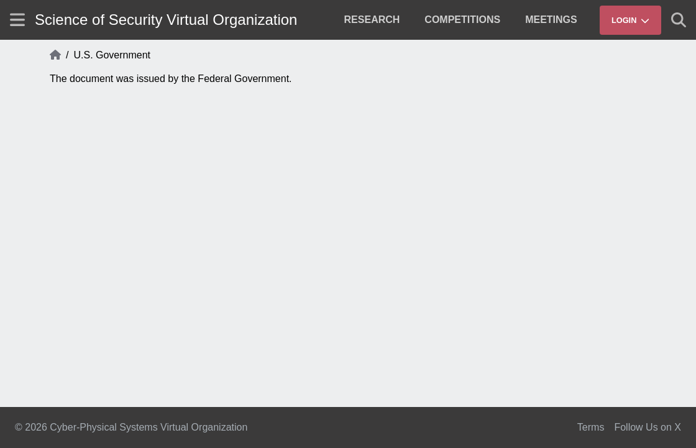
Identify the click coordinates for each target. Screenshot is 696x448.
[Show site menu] (17, 19)
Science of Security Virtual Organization (166, 19)
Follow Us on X (647, 427)
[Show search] (678, 19)
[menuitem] (372, 20)
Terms (591, 427)
